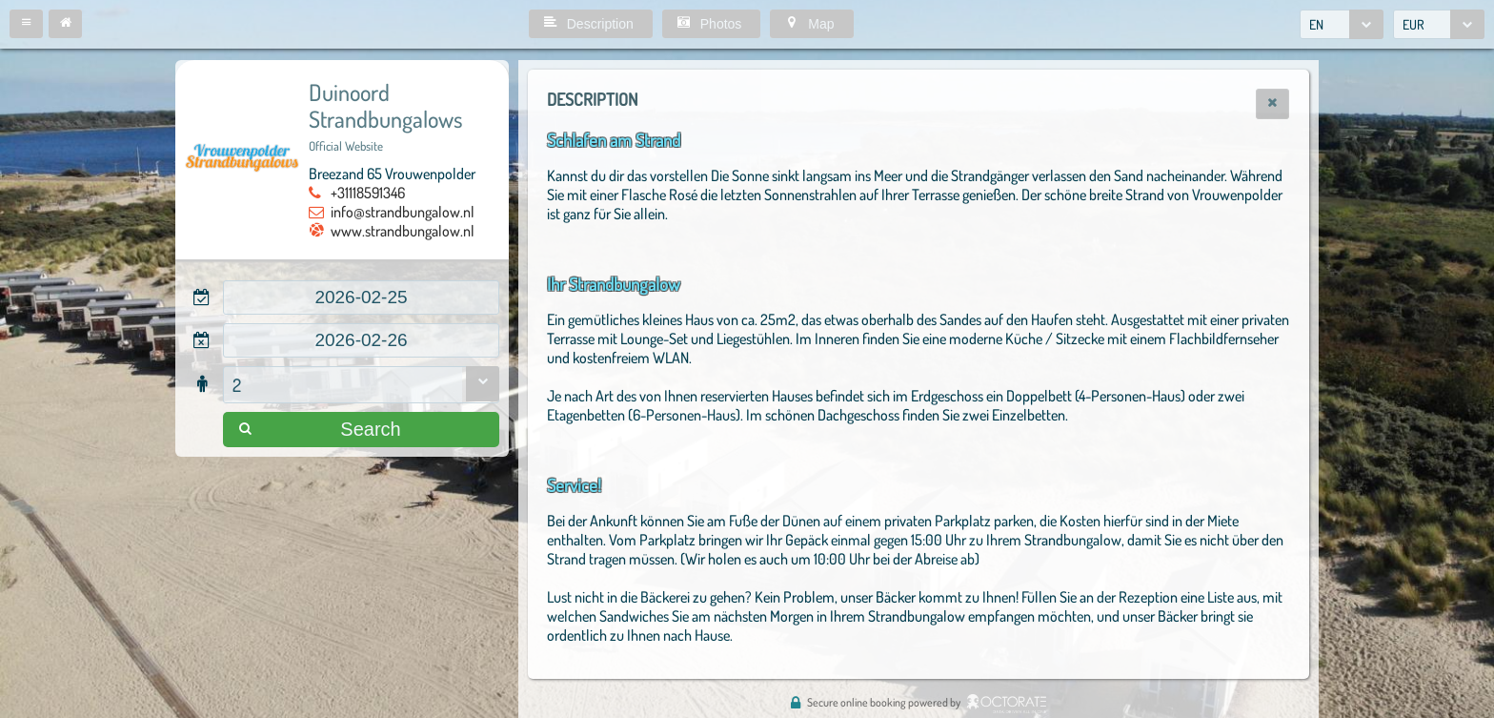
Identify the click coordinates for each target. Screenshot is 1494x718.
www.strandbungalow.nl (402, 230)
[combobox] (1341, 24)
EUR (1413, 24)
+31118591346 (368, 192)
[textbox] (361, 297)
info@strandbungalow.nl (402, 211)
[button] (26, 24)
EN (1316, 24)
